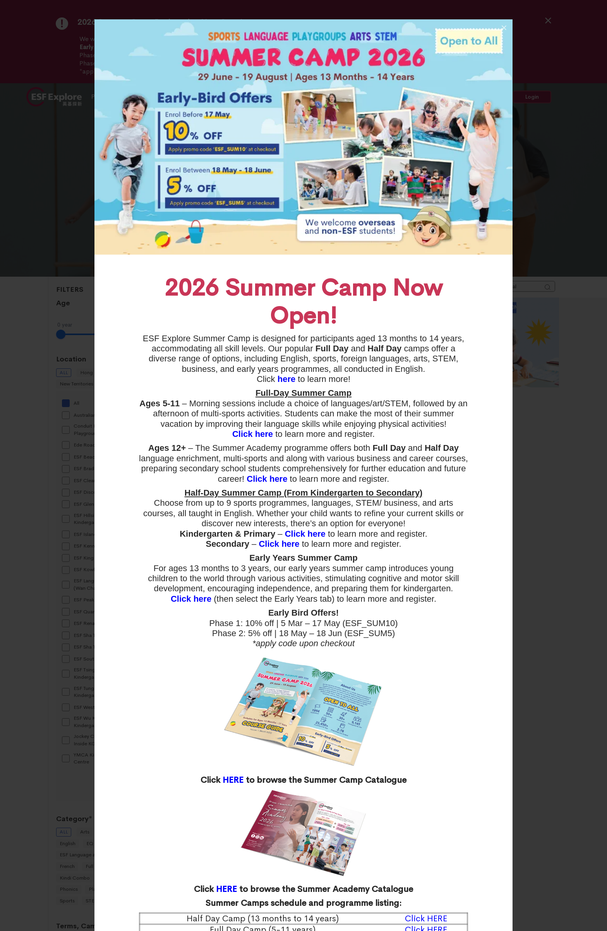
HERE (233, 780)
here (286, 379)
